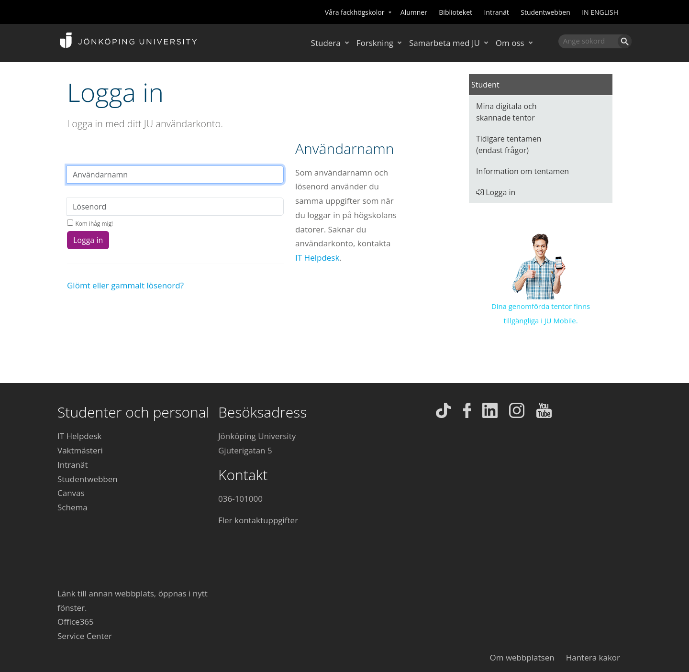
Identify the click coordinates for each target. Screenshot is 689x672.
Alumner (413, 12)
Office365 (75, 621)
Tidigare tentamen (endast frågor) (509, 144)
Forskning (374, 42)
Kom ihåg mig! (94, 223)
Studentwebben (545, 12)
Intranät (496, 12)
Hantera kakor (593, 657)
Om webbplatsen (522, 657)
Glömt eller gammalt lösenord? (125, 285)
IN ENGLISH (600, 12)
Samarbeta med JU (444, 42)
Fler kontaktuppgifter (258, 520)
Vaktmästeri (80, 450)
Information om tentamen (522, 171)
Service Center (84, 635)
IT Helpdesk (317, 257)
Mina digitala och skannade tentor (506, 112)
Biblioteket (455, 12)
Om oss (510, 42)
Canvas (71, 492)
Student (485, 84)
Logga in (88, 240)
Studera (326, 42)
